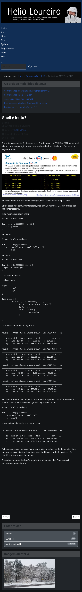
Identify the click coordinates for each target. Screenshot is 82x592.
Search (32, 66)
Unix (3, 32)
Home (4, 28)
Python (4, 44)
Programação (7, 48)
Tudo (3, 52)
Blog (3, 40)
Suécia (4, 56)
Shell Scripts (20, 129)
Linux (3, 36)
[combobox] (13, 66)
